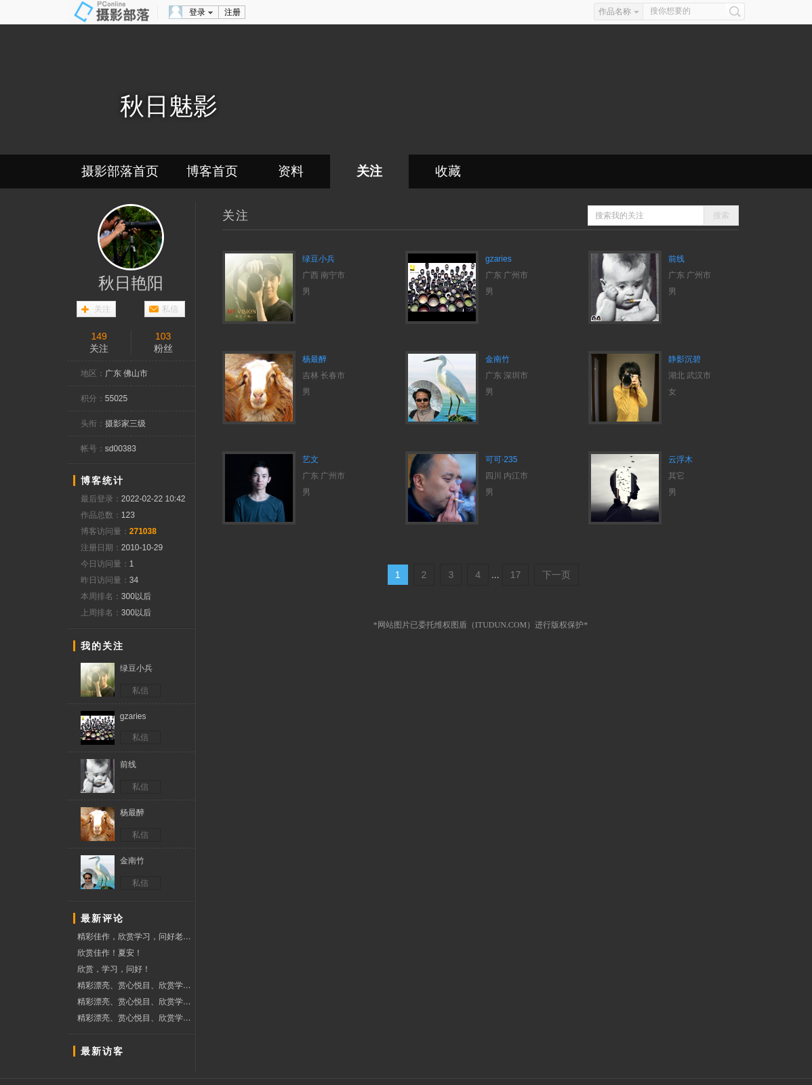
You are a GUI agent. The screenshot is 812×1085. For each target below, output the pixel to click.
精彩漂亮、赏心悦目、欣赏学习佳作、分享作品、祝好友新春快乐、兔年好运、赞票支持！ (136, 985)
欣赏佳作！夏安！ (109, 953)
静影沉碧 (684, 359)
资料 (291, 171)
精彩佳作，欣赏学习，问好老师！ (136, 936)
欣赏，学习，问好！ (113, 969)
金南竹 (497, 359)
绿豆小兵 (318, 259)
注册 (232, 12)
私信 (170, 309)
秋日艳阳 (130, 283)
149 (98, 336)
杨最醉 (314, 359)
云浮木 (680, 459)
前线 (676, 259)
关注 (369, 171)
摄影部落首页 (120, 171)
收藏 (448, 171)
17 (515, 574)
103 (163, 336)
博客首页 (212, 171)
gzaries (498, 259)
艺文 (310, 459)
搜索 (721, 215)
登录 (197, 12)
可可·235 (501, 459)
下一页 (556, 574)
